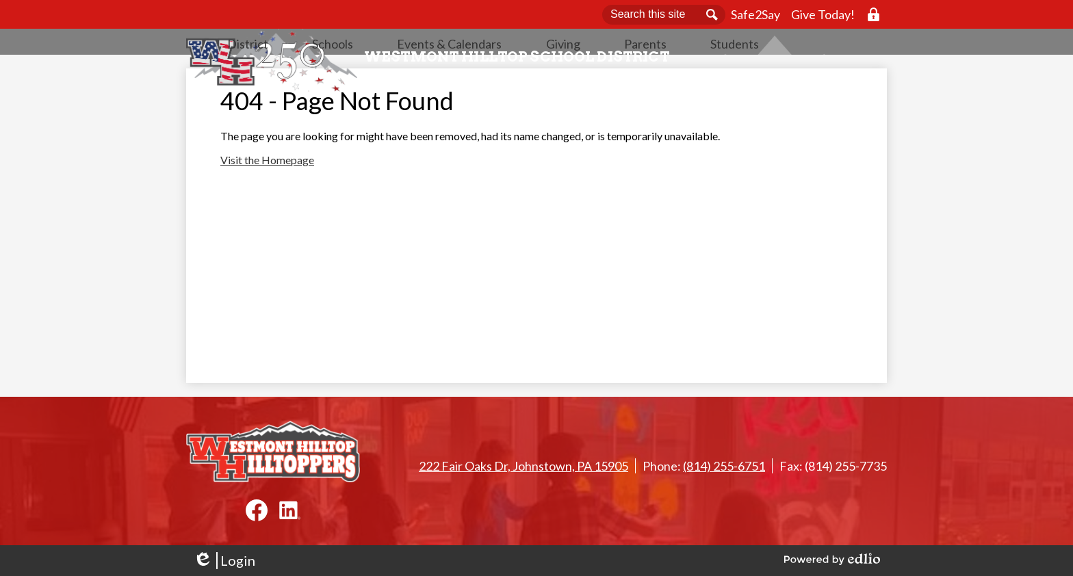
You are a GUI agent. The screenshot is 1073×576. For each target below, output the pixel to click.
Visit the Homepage (267, 200)
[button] (387, 78)
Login (224, 560)
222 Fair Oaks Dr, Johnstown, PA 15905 (523, 465)
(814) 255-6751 (724, 465)
